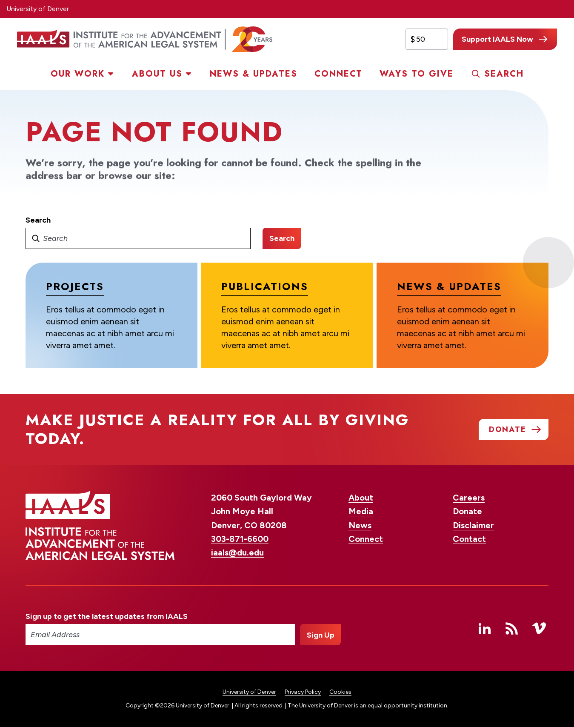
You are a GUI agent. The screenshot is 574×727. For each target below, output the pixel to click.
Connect (338, 74)
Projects (75, 286)
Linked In (484, 628)
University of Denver (37, 9)
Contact (469, 539)
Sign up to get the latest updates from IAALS (107, 616)
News (359, 525)
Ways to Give (417, 74)
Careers (469, 497)
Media (360, 511)
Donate (467, 511)
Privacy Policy (303, 692)
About (360, 497)
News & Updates (253, 74)
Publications (264, 286)
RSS (512, 628)
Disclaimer (473, 525)
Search (504, 74)
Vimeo (539, 628)
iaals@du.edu (237, 552)
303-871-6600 (239, 539)
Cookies (340, 692)
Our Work (78, 74)
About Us (157, 74)
